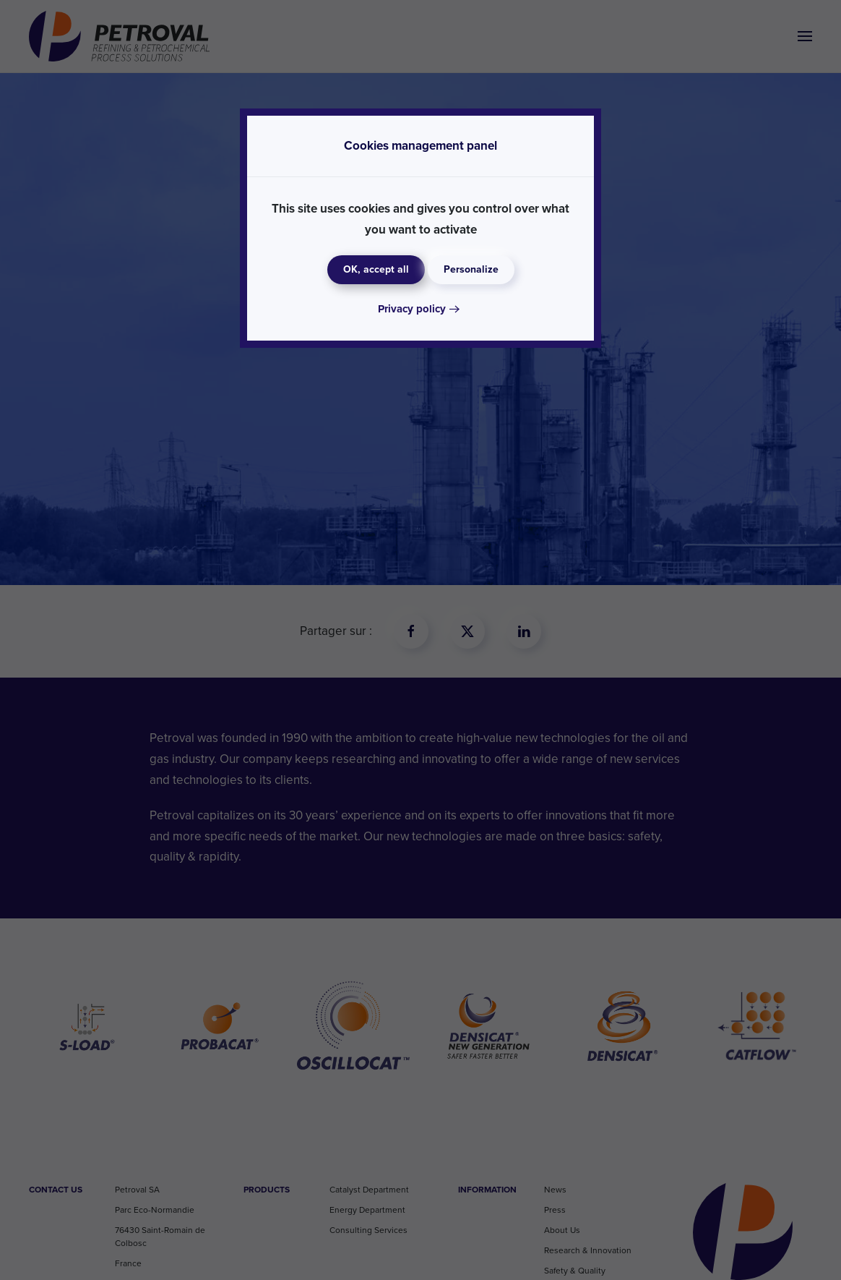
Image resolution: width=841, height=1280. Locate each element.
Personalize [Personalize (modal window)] (471, 269)
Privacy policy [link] (412, 309)
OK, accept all (376, 269)
